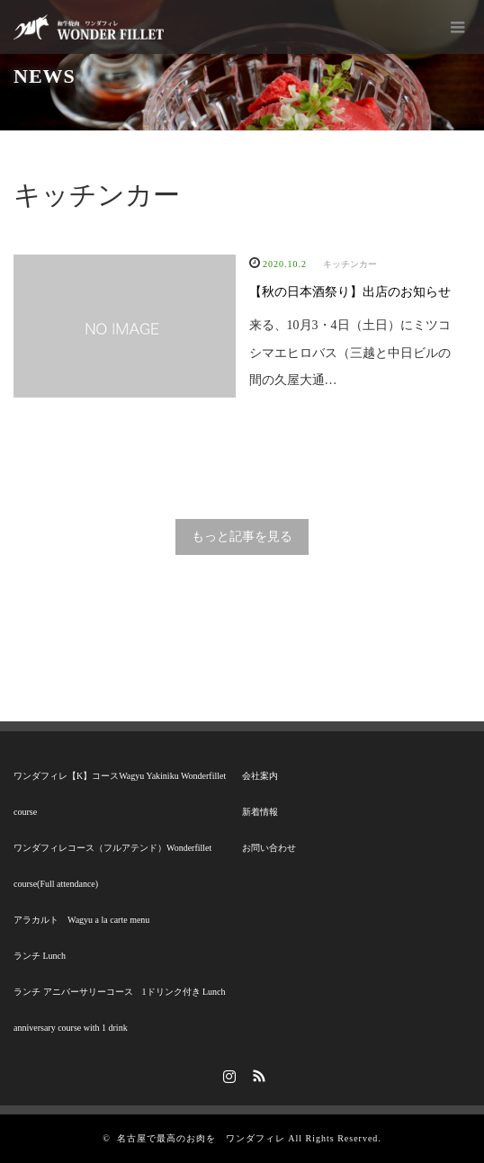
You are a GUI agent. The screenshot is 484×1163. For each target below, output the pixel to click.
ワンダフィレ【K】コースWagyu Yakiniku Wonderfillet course (119, 794)
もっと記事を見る (242, 536)
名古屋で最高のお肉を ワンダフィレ (201, 1138)
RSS (257, 1073)
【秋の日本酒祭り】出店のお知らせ (350, 292)
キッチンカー (350, 264)
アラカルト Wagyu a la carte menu (81, 920)
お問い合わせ (269, 848)
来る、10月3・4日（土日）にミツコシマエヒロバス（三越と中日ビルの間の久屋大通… (350, 353)
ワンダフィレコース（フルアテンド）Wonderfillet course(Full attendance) (112, 866)
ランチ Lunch (39, 956)
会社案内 (260, 776)
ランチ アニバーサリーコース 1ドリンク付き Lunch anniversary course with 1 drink (119, 1010)
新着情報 (260, 812)
